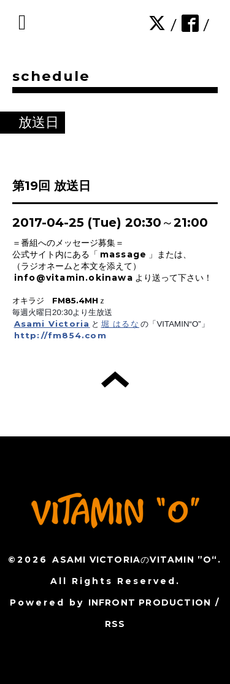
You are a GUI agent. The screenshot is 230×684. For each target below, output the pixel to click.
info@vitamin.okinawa (73, 277)
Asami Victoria (52, 324)
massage (123, 254)
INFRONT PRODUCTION (150, 602)
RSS (115, 623)
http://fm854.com (60, 335)
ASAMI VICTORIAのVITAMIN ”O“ (134, 559)
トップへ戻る (115, 379)
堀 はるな (120, 324)
